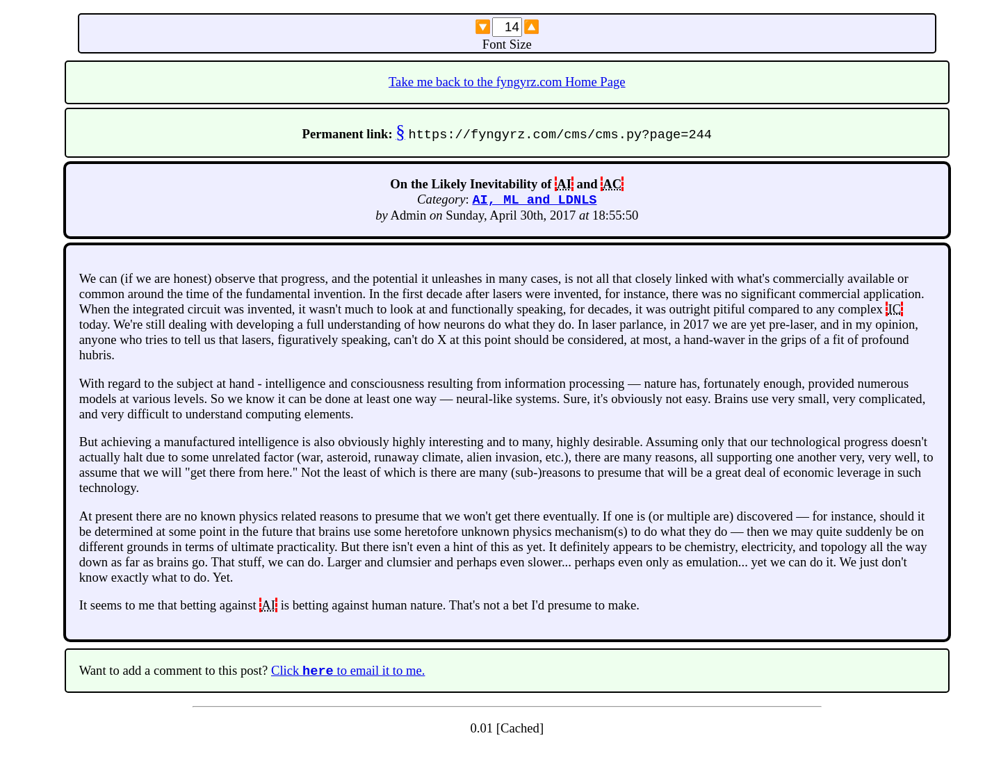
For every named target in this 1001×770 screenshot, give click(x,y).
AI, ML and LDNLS (534, 200)
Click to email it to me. (348, 673)
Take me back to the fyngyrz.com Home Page (507, 81)
